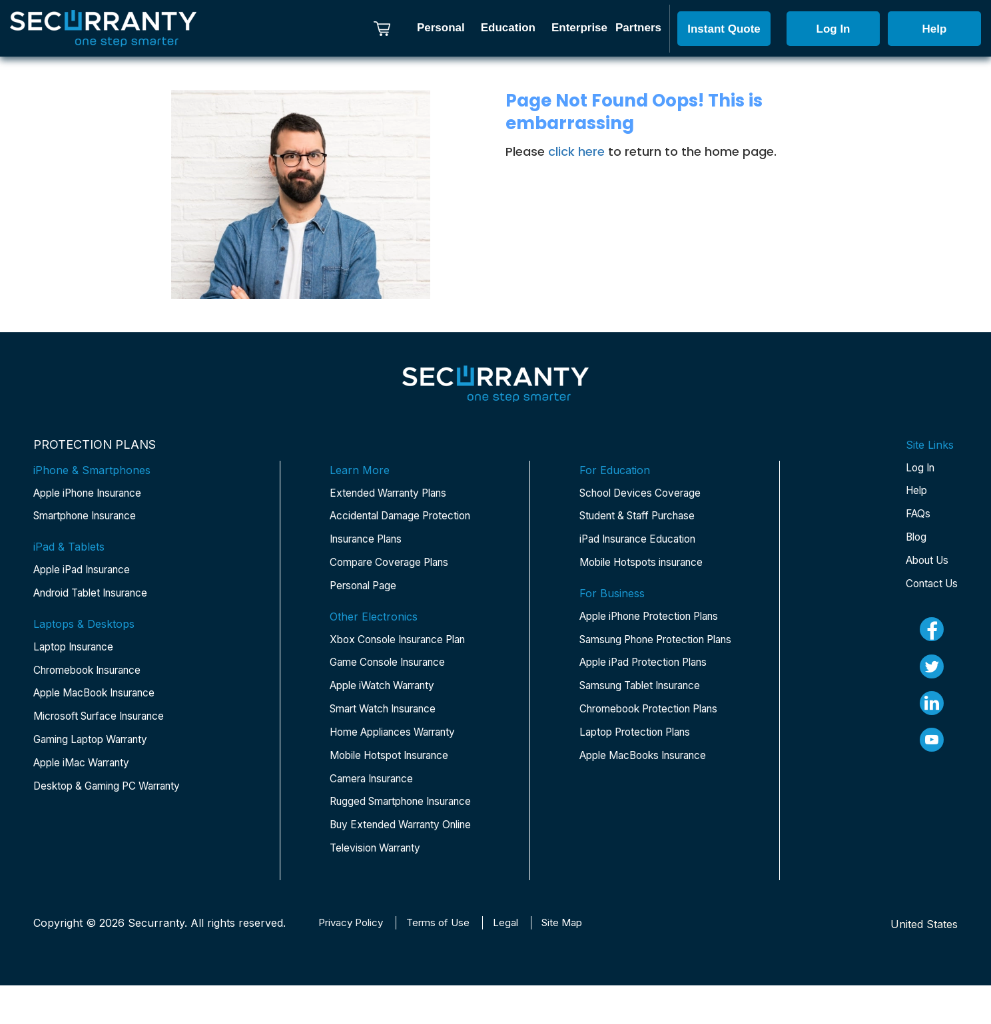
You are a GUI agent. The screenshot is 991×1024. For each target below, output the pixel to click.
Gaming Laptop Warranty (97, 747)
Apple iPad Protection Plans (650, 705)
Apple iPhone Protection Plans (641, 630)
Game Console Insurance (394, 668)
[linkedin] (930, 710)
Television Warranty (380, 897)
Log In (833, 29)
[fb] (930, 635)
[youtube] (930, 748)
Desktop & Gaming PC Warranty (114, 795)
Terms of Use (448, 961)
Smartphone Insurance (92, 518)
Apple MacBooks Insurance (650, 820)
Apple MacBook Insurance (101, 699)
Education (508, 27)
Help (934, 29)
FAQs (914, 516)
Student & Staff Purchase (643, 518)
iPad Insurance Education (644, 542)
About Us (925, 564)
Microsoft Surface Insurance (106, 723)
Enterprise (579, 27)
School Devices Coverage (644, 494)
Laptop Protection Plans (640, 796)
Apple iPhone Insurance (95, 494)
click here (576, 151)
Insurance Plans (371, 542)
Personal (441, 27)
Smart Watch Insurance (390, 716)
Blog (912, 540)
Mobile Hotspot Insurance (396, 764)
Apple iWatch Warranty (389, 692)
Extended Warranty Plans (394, 494)
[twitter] (930, 673)
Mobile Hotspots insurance (647, 566)
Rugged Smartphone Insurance (382, 822)
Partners (638, 27)
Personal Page (367, 590)
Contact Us (929, 588)
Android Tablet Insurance (98, 596)
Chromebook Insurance (94, 675)
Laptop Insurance (78, 651)
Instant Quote (724, 29)
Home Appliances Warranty (400, 740)
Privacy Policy (354, 961)
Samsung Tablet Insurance (647, 729)
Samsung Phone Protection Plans (649, 672)
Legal (519, 961)
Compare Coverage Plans (395, 566)
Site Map (578, 961)
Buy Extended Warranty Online (390, 864)
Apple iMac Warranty (87, 771)
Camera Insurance (377, 788)
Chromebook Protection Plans (640, 763)
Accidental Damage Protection (406, 518)
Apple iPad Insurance (88, 572)
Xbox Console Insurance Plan (406, 644)
